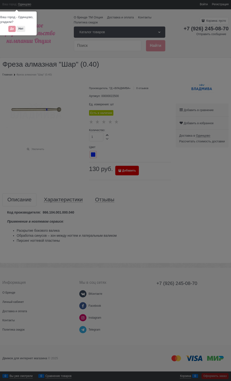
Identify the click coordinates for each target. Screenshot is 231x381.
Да (12, 28)
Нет (20, 28)
